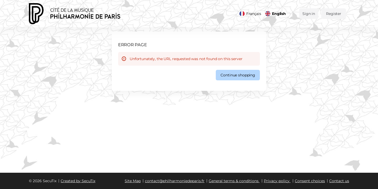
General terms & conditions (234, 180)
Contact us (339, 180)
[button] (238, 75)
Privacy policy (277, 180)
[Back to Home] (81, 13)
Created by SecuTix (78, 180)
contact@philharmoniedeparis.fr (174, 180)
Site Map (133, 180)
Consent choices (310, 180)
